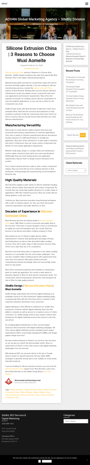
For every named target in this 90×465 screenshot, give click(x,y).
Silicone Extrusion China (14, 72)
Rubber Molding (26, 392)
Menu (5, 4)
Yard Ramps (79, 148)
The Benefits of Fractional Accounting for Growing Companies (75, 79)
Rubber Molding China (42, 392)
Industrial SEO (71, 151)
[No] (87, 460)
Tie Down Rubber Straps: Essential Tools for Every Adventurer (75, 98)
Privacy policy (46, 461)
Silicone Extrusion (12, 395)
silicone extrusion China (43, 88)
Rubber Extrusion (16, 390)
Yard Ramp (70, 148)
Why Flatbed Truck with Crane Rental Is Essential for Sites (75, 107)
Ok (40, 461)
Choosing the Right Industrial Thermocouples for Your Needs (75, 89)
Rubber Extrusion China (33, 390)
